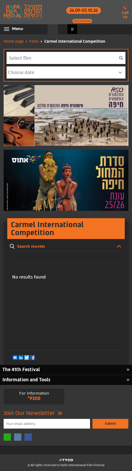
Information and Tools (26, 380)
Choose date (21, 72)
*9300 (34, 398)
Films (34, 41)
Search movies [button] (53, 29)
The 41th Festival (21, 369)
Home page (14, 41)
